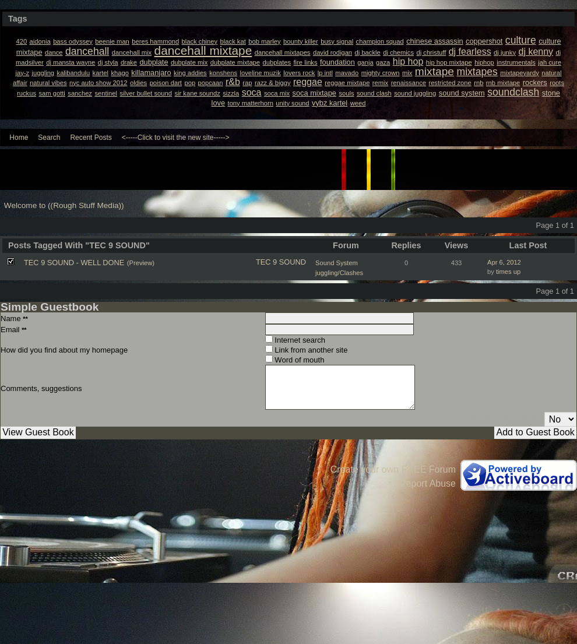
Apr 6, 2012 (504, 262)
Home (18, 137)
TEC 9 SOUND (281, 262)
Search (49, 137)
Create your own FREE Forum (393, 469)
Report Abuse (427, 483)
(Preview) (140, 262)
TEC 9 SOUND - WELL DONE (74, 262)
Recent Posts (90, 137)
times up (508, 271)
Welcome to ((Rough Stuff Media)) (64, 205)
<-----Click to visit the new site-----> (176, 137)
